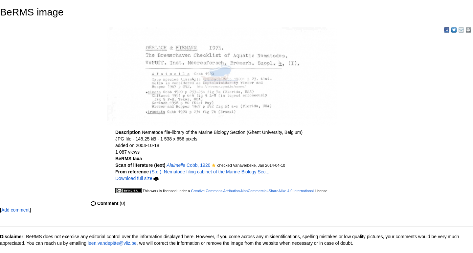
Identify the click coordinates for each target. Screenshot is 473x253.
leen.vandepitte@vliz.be (112, 243)
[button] (213, 166)
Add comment (15, 210)
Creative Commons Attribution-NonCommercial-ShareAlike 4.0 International (252, 191)
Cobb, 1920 (188, 165)
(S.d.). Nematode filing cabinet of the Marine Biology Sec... (209, 171)
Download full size (137, 178)
